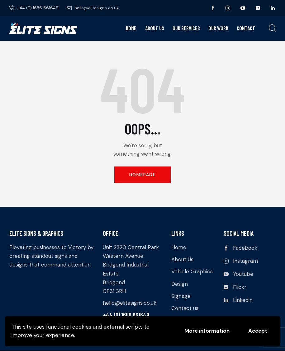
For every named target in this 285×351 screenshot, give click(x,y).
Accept (257, 330)
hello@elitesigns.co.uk (129, 302)
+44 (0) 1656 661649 (126, 315)
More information (207, 330)
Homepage (142, 174)
